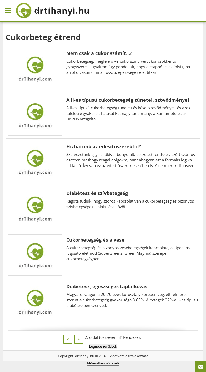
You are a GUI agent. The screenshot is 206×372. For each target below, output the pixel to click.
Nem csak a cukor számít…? (99, 53)
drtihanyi (53, 10)
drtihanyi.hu (84, 356)
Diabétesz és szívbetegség (97, 193)
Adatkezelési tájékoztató (129, 356)
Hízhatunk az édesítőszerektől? (103, 146)
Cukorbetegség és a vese (95, 240)
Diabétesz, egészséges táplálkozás (106, 286)
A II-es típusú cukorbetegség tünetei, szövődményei (127, 100)
